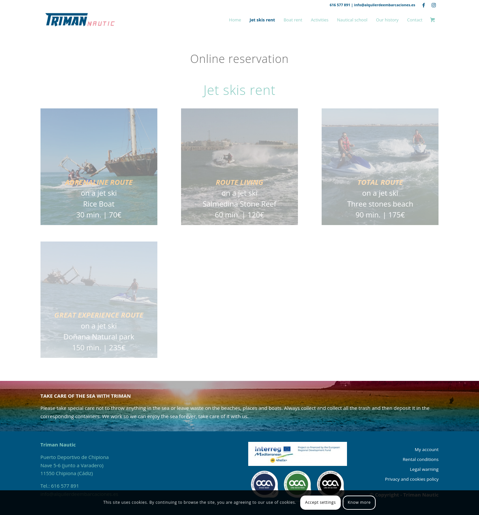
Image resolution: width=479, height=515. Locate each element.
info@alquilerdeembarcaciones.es (384, 4)
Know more (359, 502)
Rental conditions (421, 459)
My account (427, 449)
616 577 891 (340, 4)
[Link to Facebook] (423, 5)
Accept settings (320, 502)
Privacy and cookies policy (412, 479)
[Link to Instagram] (434, 5)
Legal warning (424, 469)
